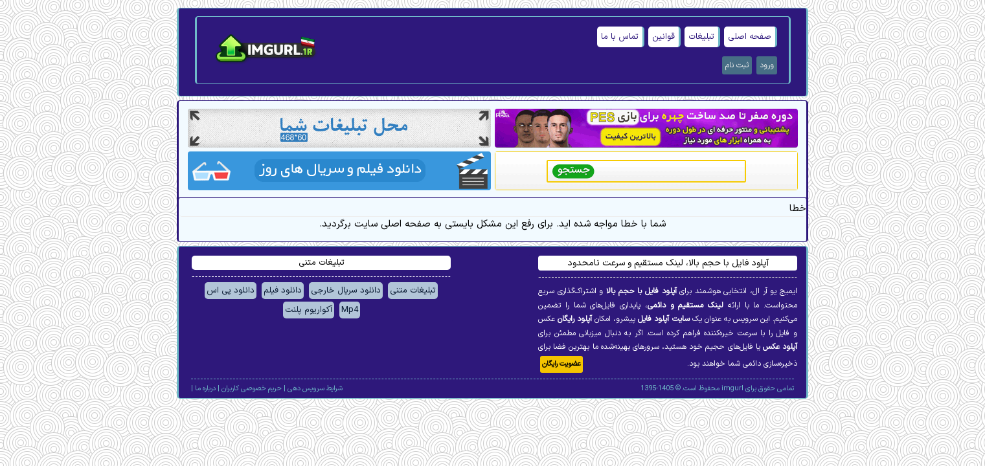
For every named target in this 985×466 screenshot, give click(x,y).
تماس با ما (620, 36)
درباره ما (205, 388)
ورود (767, 65)
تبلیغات (701, 36)
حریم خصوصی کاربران (251, 388)
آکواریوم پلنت (308, 310)
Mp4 (349, 310)
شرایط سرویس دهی (315, 388)
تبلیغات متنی (413, 290)
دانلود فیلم (283, 290)
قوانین (663, 36)
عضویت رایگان (561, 364)
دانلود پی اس (231, 290)
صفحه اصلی (749, 36)
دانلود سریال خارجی (346, 290)
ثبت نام (737, 65)
